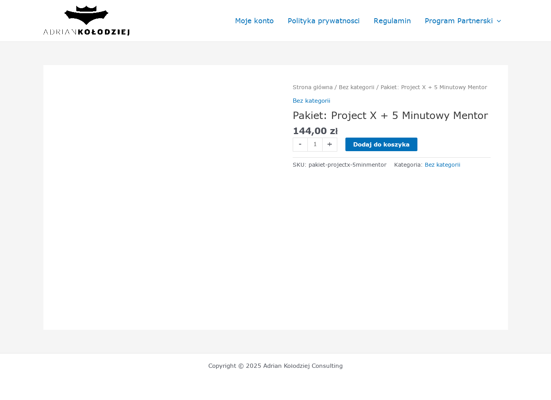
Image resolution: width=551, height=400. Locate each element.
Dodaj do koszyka (381, 144)
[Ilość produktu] (315, 145)
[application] (497, 21)
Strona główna (313, 87)
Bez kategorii (356, 87)
